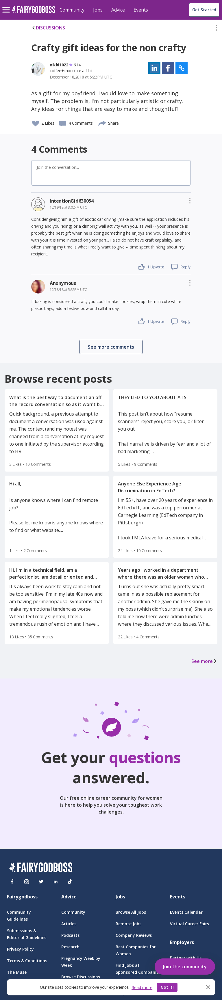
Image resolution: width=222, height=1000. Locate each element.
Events (141, 10)
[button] (216, 29)
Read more (142, 987)
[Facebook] (12, 881)
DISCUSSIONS (48, 28)
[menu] (7, 5)
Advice (118, 10)
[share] (102, 122)
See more (204, 661)
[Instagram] (26, 881)
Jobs (98, 10)
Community (72, 10)
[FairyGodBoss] (40, 868)
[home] (33, 13)
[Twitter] (41, 881)
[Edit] (216, 29)
